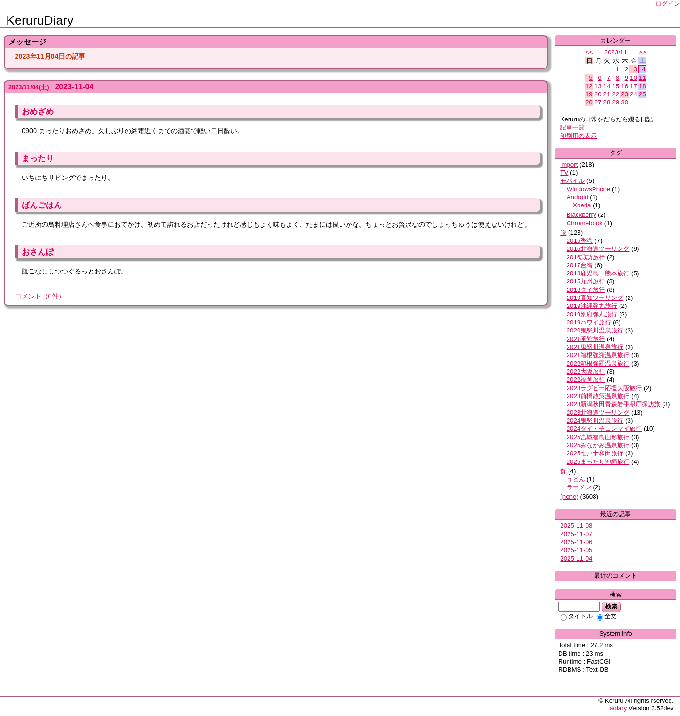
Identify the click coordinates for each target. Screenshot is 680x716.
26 (589, 102)
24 (633, 94)
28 (607, 102)
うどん (576, 479)
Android (577, 197)
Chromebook (585, 223)
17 (633, 86)
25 (642, 94)
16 (624, 86)
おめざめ (38, 111)
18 (642, 86)
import (569, 164)
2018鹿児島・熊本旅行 (598, 273)
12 (589, 86)
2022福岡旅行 (586, 379)
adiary (618, 708)
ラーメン (579, 487)
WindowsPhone (589, 189)
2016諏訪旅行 (586, 257)
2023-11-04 (74, 87)
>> (642, 52)
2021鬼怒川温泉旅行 (595, 346)
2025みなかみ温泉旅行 (598, 445)
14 (607, 86)
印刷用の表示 (578, 135)
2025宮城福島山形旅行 (598, 437)
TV (564, 172)
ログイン (667, 3)
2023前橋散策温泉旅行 (598, 396)
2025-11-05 (576, 550)
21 (607, 94)
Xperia (582, 205)
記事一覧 (572, 127)
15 (615, 86)
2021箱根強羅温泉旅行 (598, 354)
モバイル (572, 180)
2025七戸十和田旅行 (595, 453)
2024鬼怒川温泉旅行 (595, 420)
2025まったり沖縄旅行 (598, 461)
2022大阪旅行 (586, 371)
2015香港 (580, 240)
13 (598, 86)
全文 (607, 616)
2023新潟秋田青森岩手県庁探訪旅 (614, 404)
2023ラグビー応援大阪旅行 (604, 388)
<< (589, 52)
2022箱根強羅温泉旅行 (598, 363)
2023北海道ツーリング (598, 412)
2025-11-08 (576, 525)
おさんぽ (38, 251)
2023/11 (615, 52)
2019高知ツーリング (595, 297)
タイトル (577, 616)
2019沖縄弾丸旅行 (592, 305)
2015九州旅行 (586, 281)
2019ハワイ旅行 (589, 322)
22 (615, 94)
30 (624, 102)
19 (589, 94)
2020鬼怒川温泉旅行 (595, 330)
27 (598, 102)
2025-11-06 (576, 542)
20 (598, 94)
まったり (38, 158)
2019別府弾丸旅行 (592, 314)
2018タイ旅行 (586, 289)
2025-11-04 (576, 558)
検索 (611, 606)
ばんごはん (42, 205)
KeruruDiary (39, 20)
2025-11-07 (576, 533)
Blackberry (581, 214)
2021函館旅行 (586, 338)
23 (624, 94)
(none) (569, 496)
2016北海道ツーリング (598, 248)
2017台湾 (580, 265)
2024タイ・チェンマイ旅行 (604, 428)
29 (615, 102)
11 (642, 77)
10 (633, 77)
